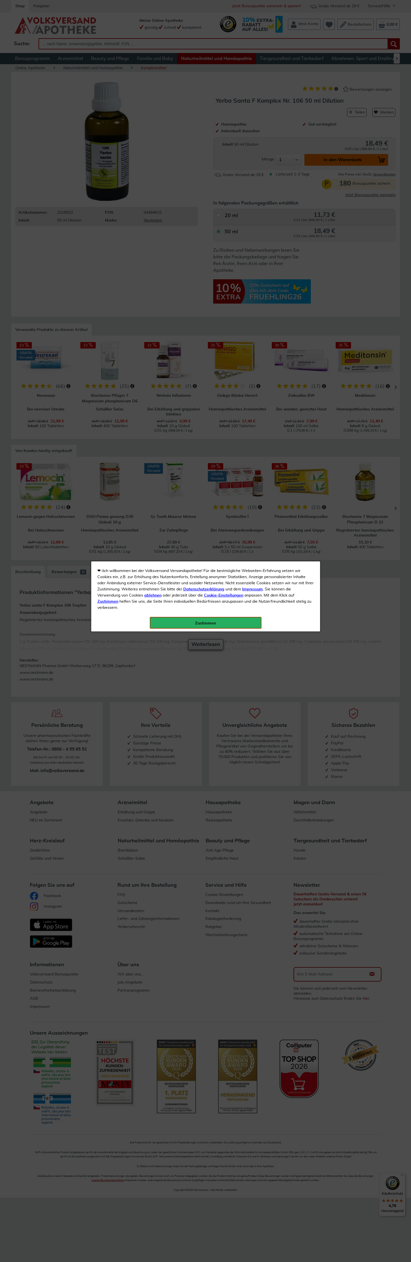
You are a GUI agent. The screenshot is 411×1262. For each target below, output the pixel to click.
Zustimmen (107, 138)
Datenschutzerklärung (203, 125)
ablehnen (153, 131)
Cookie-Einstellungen (223, 131)
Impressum (252, 125)
